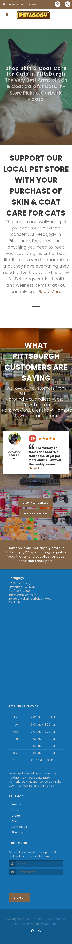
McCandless (38, 399)
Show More (36, 468)
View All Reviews (35, 503)
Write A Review (35, 513)
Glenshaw (42, 410)
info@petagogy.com (22, 595)
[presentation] (29, 882)
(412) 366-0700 (19, 591)
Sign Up (19, 897)
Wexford (21, 410)
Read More (49, 292)
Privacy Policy (42, 919)
